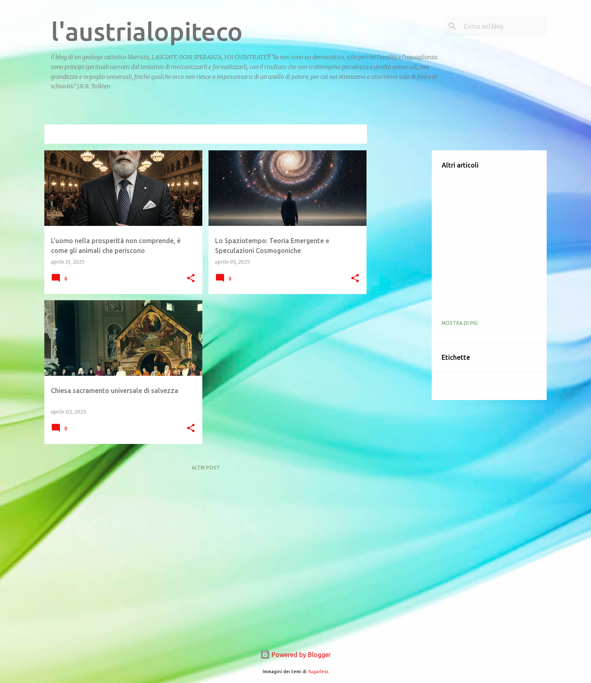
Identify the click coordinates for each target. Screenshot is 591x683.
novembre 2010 (464, 209)
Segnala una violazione (475, 386)
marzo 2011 (458, 238)
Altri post (206, 467)
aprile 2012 (457, 295)
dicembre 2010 (462, 224)
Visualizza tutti (338, 135)
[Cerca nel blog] (503, 26)
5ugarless (318, 671)
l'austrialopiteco (147, 31)
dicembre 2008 (463, 180)
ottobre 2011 (459, 267)
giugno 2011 (459, 252)
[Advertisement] (399, 273)
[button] (191, 278)
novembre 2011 (463, 281)
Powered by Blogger (295, 654)
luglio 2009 (458, 195)
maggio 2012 (460, 310)
